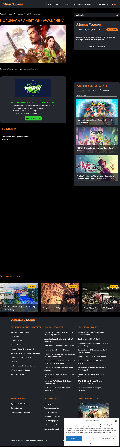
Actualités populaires (52, 421)
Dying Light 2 (15, 336)
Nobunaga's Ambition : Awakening (29, 14)
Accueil (3, 14)
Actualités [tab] (92, 90)
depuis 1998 (112, 29)
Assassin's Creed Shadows (20, 332)
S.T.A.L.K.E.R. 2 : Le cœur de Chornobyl (25, 353)
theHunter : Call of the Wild (21, 357)
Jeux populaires (50, 404)
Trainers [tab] (80, 90)
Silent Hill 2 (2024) (17, 374)
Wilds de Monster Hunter (20, 370)
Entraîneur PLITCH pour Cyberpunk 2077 (59, 346)
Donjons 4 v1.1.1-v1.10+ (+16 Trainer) (92, 357)
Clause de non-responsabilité (21, 412)
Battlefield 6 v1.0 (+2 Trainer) (89, 339)
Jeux (11, 14)
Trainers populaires (51, 408)
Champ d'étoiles (17, 345)
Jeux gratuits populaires (53, 429)
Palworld (14, 362)
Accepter (74, 438)
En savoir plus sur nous (97, 47)
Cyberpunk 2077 (17, 341)
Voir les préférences (109, 438)
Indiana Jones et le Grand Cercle (23, 366)
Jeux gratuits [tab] (82, 95)
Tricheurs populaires (52, 416)
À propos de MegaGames (20, 404)
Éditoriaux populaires (52, 425)
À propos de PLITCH (33, 118)
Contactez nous (16, 408)
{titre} (90, 443)
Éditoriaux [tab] (104, 90)
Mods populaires (50, 412)
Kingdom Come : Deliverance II (22, 349)
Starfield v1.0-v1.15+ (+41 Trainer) (57, 350)
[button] (116, 421)
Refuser (91, 438)
